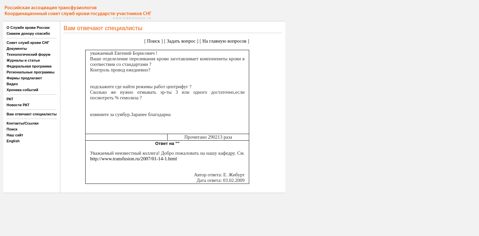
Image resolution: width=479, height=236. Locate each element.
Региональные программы (30, 72)
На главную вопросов (224, 41)
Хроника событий (22, 90)
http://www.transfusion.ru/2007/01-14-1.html (133, 158)
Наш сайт (15, 135)
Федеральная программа (29, 66)
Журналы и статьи (23, 60)
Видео (12, 84)
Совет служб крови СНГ (28, 43)
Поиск (12, 129)
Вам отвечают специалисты (32, 114)
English (13, 141)
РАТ (10, 99)
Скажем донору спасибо (28, 33)
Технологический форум (28, 54)
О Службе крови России (28, 28)
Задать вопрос (181, 41)
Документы (17, 48)
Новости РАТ (18, 105)
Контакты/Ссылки (23, 123)
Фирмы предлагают (24, 78)
